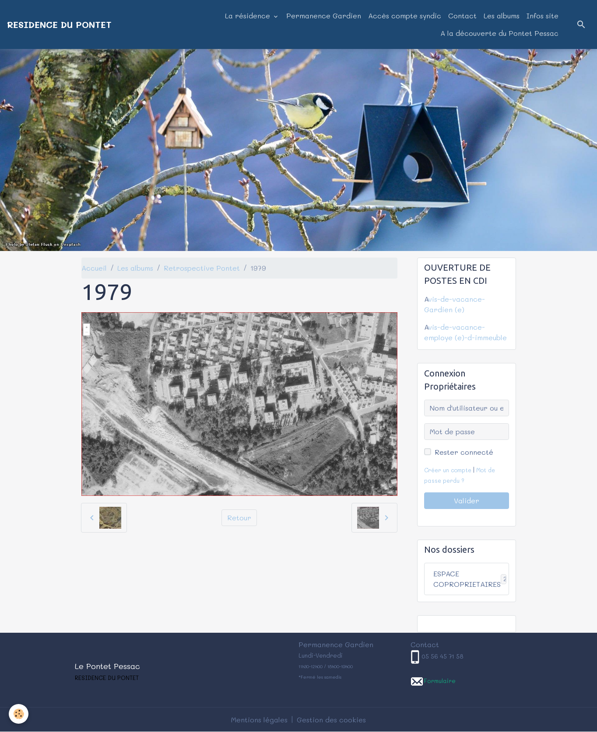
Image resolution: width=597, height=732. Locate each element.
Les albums (502, 15)
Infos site (542, 15)
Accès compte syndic (404, 15)
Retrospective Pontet (202, 267)
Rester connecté (464, 452)
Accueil (94, 267)
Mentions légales (259, 719)
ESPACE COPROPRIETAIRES (471, 579)
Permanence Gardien (323, 15)
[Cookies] (18, 714)
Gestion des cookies (331, 719)
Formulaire (440, 680)
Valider (466, 500)
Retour (239, 517)
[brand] (59, 24)
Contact (462, 15)
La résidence (248, 15)
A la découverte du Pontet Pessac (499, 33)
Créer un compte (447, 470)
